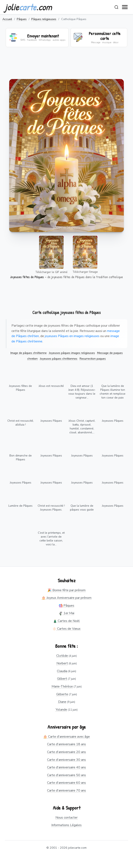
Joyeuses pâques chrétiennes (58, 359)
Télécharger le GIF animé (51, 255)
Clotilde (62, 655)
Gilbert (62, 678)
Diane (62, 702)
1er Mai (66, 613)
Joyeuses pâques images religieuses (72, 353)
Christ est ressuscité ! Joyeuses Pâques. (51, 508)
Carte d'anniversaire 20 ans (66, 752)
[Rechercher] (116, 7)
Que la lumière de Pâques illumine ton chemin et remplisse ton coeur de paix (112, 392)
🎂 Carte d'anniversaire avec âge (66, 736)
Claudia (62, 671)
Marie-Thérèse (62, 686)
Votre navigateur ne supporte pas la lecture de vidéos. (66, 155)
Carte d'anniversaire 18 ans (66, 744)
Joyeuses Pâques (51, 421)
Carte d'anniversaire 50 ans (66, 775)
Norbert (62, 663)
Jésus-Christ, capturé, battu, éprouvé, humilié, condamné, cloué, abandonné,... (82, 426)
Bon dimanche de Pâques (20, 457)
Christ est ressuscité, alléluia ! (20, 423)
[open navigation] (125, 7)
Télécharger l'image (85, 255)
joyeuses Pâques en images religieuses (72, 336)
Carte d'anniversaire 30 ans (66, 760)
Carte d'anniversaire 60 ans (66, 782)
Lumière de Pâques (20, 506)
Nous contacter (66, 817)
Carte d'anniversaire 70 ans (66, 790)
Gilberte (62, 694)
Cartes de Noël (66, 621)
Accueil (7, 19)
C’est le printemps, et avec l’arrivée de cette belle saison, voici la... (51, 538)
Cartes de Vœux (66, 628)
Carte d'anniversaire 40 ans (66, 767)
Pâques (22, 19)
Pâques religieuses (43, 19)
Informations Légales (66, 825)
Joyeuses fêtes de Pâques (20, 388)
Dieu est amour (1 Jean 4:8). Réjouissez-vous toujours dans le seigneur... (82, 392)
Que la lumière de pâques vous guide (82, 508)
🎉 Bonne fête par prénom (66, 590)
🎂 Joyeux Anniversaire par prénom (66, 598)
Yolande (61, 709)
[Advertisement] (66, 65)
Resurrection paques (93, 359)
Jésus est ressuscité (51, 386)
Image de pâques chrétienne (28, 353)
